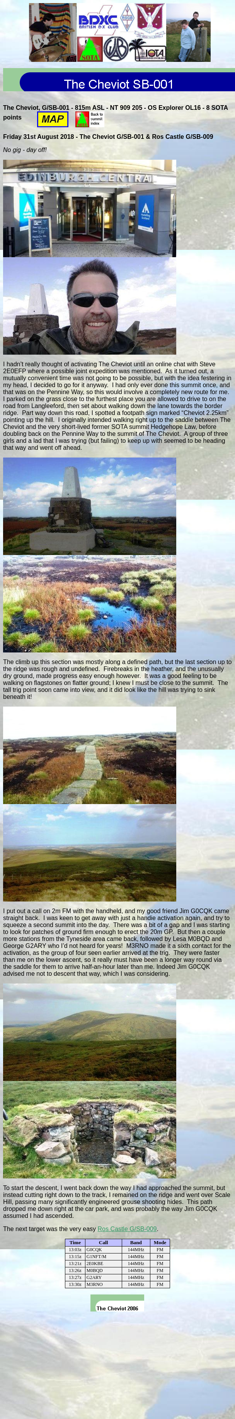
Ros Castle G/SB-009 (127, 1229)
